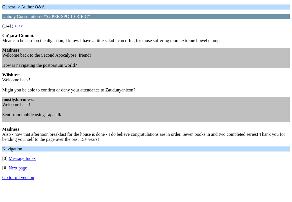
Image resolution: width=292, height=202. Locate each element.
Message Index (22, 158)
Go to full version (18, 177)
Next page (18, 168)
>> (20, 26)
